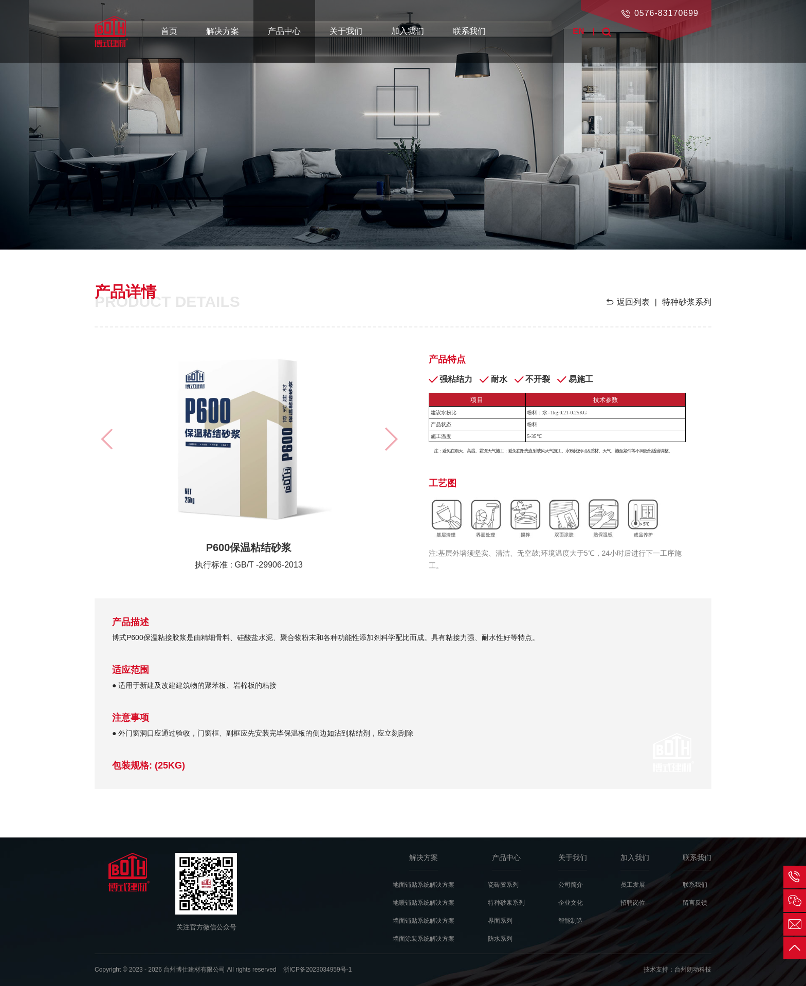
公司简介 (570, 884)
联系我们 (469, 31)
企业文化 (570, 902)
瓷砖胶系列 (503, 884)
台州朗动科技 (692, 969)
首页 (169, 31)
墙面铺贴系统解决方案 (423, 920)
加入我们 (407, 31)
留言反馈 (695, 902)
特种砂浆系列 (506, 902)
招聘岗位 (632, 902)
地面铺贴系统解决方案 (423, 884)
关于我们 (345, 31)
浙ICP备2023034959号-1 (317, 969)
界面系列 (500, 920)
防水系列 (500, 938)
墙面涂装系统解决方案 (423, 938)
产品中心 (284, 31)
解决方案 (222, 31)
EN (578, 31)
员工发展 (632, 884)
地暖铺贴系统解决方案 (423, 902)
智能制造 (570, 920)
